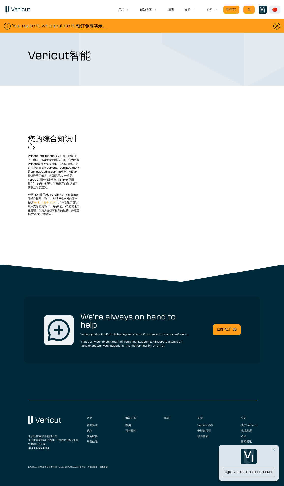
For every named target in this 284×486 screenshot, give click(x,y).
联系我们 (231, 9)
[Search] (249, 10)
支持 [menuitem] (200, 418)
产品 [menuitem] (89, 418)
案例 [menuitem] (128, 425)
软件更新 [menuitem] (202, 436)
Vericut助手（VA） (45, 202)
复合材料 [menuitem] (92, 436)
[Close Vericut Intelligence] (274, 449)
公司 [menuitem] (243, 418)
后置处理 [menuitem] (92, 441)
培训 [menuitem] (167, 418)
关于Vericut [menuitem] (248, 425)
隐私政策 (104, 467)
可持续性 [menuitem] (130, 430)
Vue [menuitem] (243, 436)
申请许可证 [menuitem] (204, 430)
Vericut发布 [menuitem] (205, 425)
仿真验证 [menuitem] (92, 425)
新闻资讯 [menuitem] (246, 441)
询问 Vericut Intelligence (249, 472)
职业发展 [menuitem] (246, 430)
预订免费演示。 (91, 26)
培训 (171, 9)
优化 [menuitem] (89, 430)
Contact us (227, 330)
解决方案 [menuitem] (130, 418)
